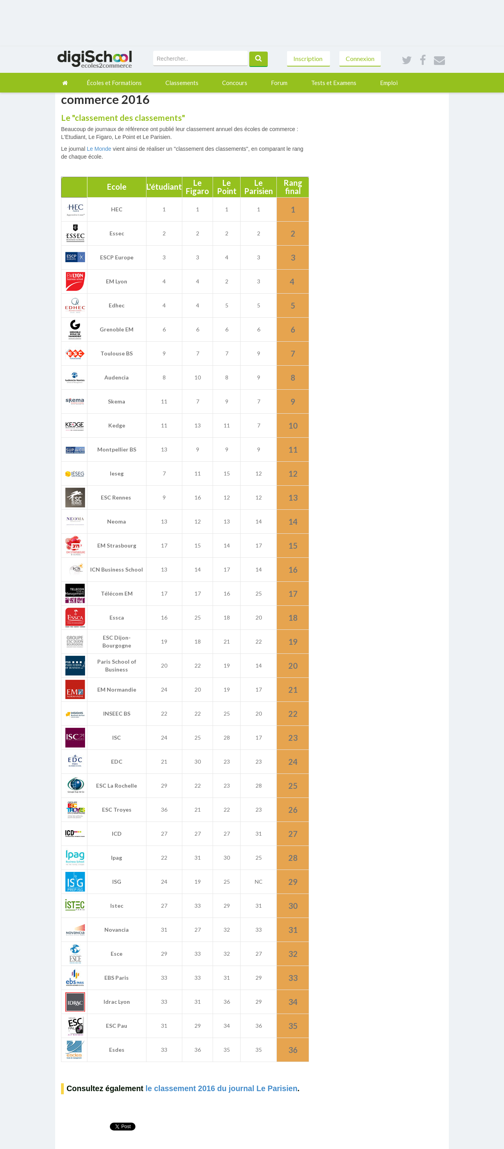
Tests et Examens (333, 82)
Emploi (389, 82)
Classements (181, 82)
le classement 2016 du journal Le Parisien (221, 1088)
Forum (279, 82)
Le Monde (99, 149)
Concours (234, 82)
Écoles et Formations (114, 82)
